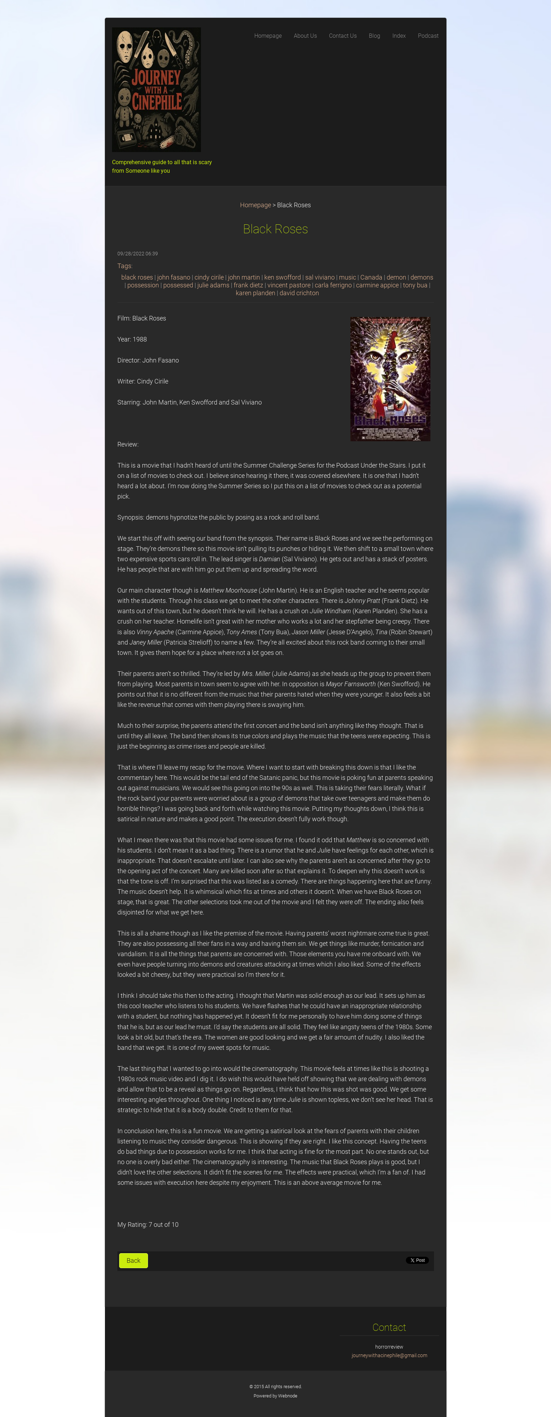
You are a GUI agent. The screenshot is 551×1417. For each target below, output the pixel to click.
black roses (137, 277)
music (347, 277)
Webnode (287, 1395)
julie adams (213, 285)
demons (421, 277)
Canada (371, 277)
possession (143, 285)
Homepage (255, 205)
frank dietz (248, 285)
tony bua (415, 285)
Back (134, 1260)
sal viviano (320, 277)
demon (396, 277)
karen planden (255, 293)
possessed (178, 285)
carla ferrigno (333, 285)
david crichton (299, 293)
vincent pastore (289, 285)
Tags (124, 266)
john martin (244, 277)
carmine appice (377, 285)
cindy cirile (209, 277)
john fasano (173, 277)
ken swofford (282, 277)
